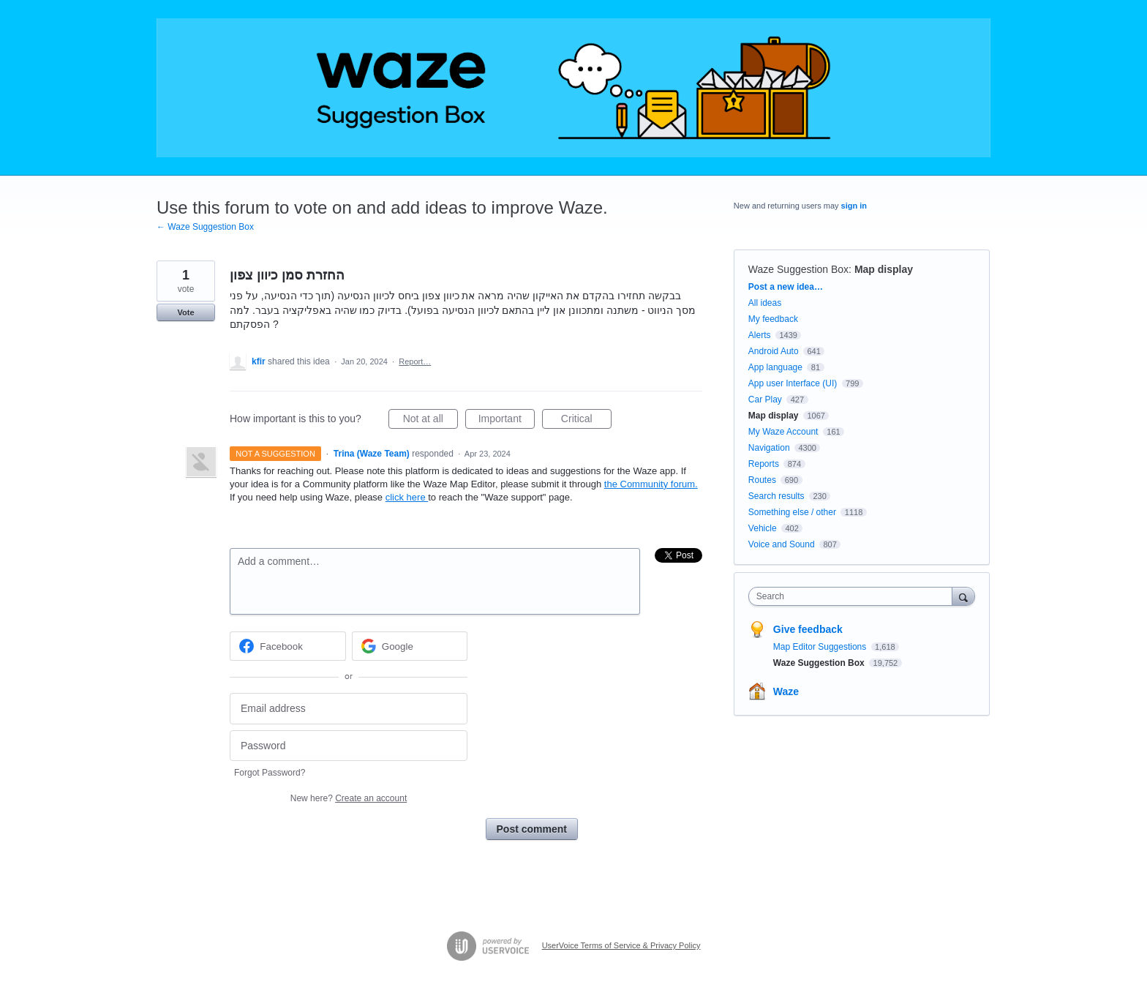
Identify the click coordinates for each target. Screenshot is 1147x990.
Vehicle (762, 528)
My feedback (773, 319)
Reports (763, 464)
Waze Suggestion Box (798, 269)
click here (407, 497)
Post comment (532, 829)
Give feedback (808, 629)
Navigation (769, 448)
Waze (786, 691)
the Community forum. (651, 484)
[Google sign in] (410, 646)
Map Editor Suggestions (821, 647)
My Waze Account (783, 432)
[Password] (348, 746)
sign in (854, 205)
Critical (586, 421)
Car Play (765, 399)
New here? (348, 798)
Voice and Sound (781, 544)
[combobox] (854, 596)
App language (775, 367)
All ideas (764, 303)
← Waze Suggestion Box (205, 227)
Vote (185, 312)
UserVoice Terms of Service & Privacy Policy (621, 945)
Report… (415, 361)
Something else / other (792, 512)
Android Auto (773, 351)
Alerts (759, 335)
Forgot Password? (269, 773)
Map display (883, 269)
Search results (776, 496)
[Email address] (348, 708)
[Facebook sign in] (288, 646)
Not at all (430, 421)
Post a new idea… (785, 287)
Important (506, 421)
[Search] (963, 596)
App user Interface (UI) (792, 383)
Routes (762, 480)
